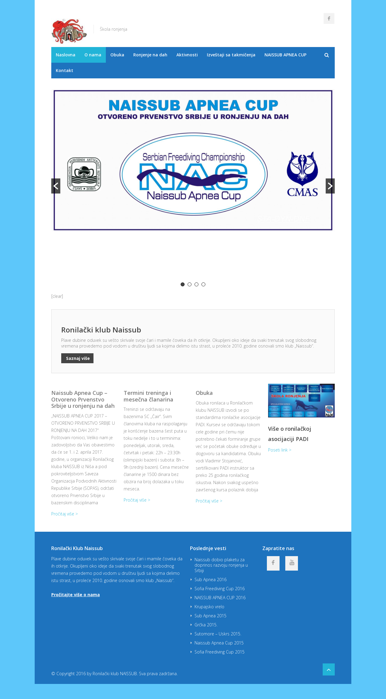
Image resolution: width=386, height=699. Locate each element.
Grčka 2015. (206, 625)
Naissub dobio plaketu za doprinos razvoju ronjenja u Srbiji (221, 565)
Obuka (117, 55)
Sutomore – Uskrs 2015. (218, 634)
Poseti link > (279, 450)
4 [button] (203, 284)
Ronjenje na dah (150, 55)
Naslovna (65, 55)
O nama (92, 55)
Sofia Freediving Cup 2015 (220, 652)
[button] (55, 186)
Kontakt (64, 70)
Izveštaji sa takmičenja (231, 55)
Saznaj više (77, 358)
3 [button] (196, 284)
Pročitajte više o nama (75, 594)
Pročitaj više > (64, 514)
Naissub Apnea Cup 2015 (219, 643)
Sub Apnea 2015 (210, 616)
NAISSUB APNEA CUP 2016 (220, 597)
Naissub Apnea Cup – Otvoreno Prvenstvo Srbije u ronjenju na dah (83, 399)
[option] (193, 185)
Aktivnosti (187, 55)
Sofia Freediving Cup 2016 (220, 588)
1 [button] (183, 284)
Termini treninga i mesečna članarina (148, 396)
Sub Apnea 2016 (210, 579)
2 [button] (189, 284)
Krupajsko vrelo (209, 606)
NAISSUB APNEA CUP (285, 55)
